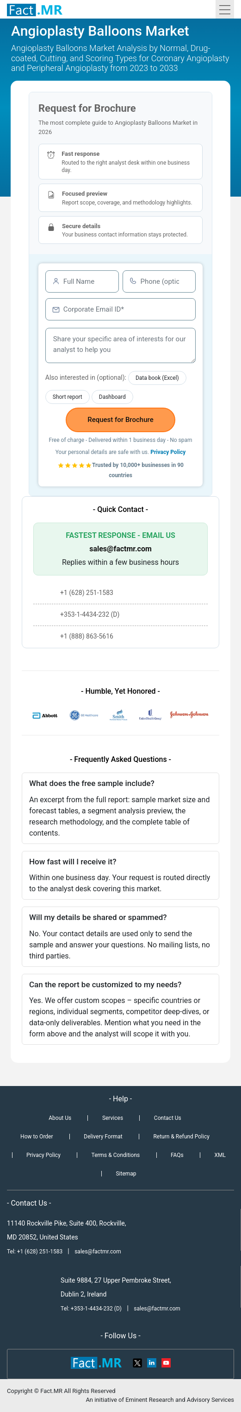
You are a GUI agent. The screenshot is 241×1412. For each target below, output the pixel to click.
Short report (67, 397)
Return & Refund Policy (181, 1136)
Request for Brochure (120, 419)
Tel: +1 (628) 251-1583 (35, 1251)
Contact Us (167, 1118)
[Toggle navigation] (225, 9)
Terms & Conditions (116, 1155)
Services (112, 1118)
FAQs (177, 1155)
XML (220, 1155)
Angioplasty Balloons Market (100, 31)
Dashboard (112, 397)
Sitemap (126, 1173)
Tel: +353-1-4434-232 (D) (91, 1308)
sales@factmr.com (120, 548)
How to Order (36, 1136)
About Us (60, 1118)
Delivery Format (103, 1136)
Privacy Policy (167, 452)
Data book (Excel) (157, 378)
